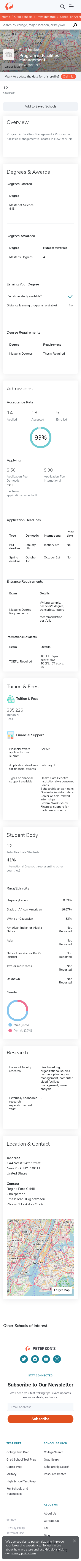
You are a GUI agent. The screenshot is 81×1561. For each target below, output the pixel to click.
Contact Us (51, 1520)
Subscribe (40, 1419)
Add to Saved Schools (40, 106)
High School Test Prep (21, 1481)
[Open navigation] (71, 6)
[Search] (62, 6)
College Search (54, 1452)
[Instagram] (57, 1359)
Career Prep (14, 1466)
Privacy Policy (15, 1528)
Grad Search (52, 1459)
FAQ (46, 1528)
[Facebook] (35, 1359)
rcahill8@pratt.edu (31, 1199)
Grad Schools (23, 17)
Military (11, 1474)
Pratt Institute (46, 17)
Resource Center (55, 1474)
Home (6, 17)
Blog (47, 1535)
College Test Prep (17, 1452)
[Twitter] (24, 1359)
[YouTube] (46, 1359)
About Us (50, 1513)
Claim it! (68, 77)
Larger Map (62, 1290)
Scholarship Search (57, 1466)
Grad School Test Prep (21, 1459)
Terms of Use (15, 1533)
